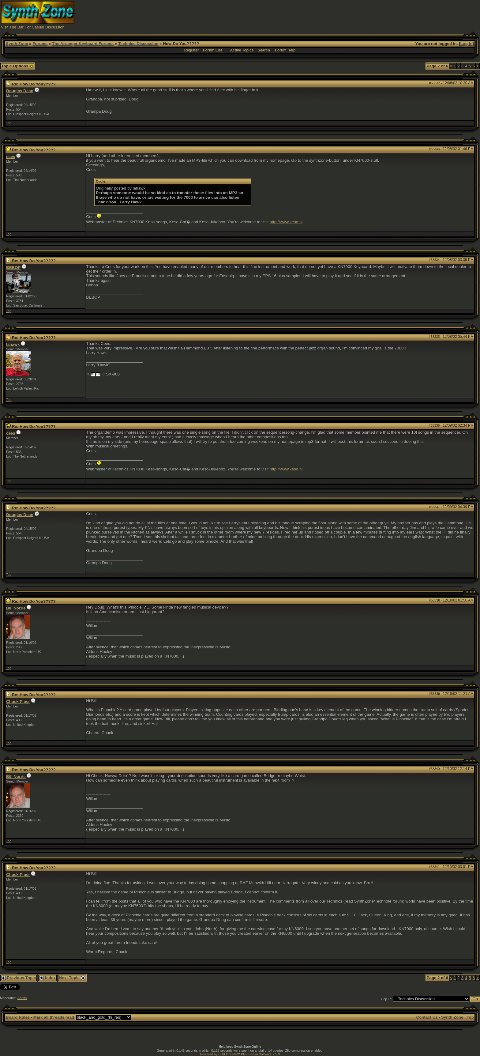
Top (8, 123)
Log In (466, 43)
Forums (39, 43)
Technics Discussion (138, 43)
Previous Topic (18, 977)
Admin (22, 998)
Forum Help (285, 50)
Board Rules (18, 1017)
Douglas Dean (19, 91)
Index (47, 977)
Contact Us (426, 1017)
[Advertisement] (360, 14)
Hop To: (386, 999)
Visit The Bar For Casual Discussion (33, 27)
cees (10, 156)
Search (264, 50)
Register (191, 50)
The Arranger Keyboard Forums (83, 43)
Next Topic (72, 977)
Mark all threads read (53, 1017)
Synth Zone (17, 43)
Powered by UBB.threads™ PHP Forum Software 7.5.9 (240, 1054)
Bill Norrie (16, 608)
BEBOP (13, 267)
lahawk (13, 344)
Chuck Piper (18, 701)
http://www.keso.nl (286, 222)
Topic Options (17, 66)
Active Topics (241, 50)
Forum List (212, 50)
